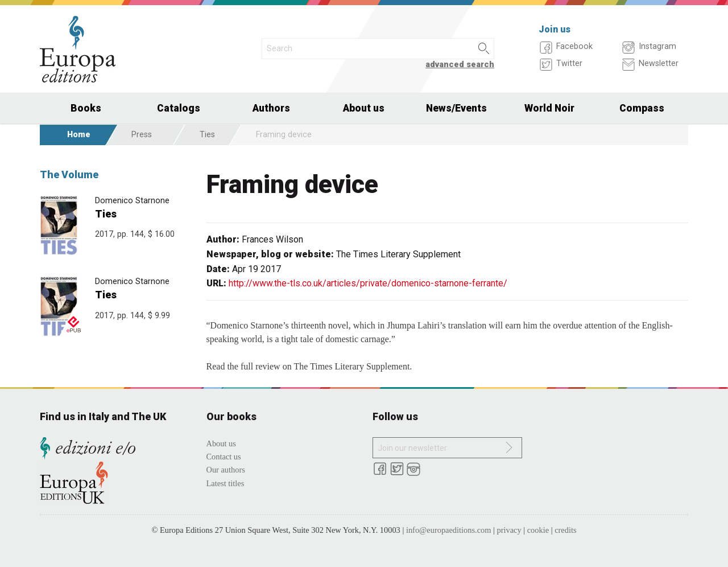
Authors (271, 108)
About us (363, 108)
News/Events (456, 108)
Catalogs (178, 108)
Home (78, 134)
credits (565, 530)
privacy (509, 530)
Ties (207, 134)
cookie (538, 530)
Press (141, 134)
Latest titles (225, 483)
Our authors (225, 469)
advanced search (459, 64)
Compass (641, 108)
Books (86, 108)
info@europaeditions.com (448, 530)
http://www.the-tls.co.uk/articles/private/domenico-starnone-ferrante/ (368, 283)
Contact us (223, 456)
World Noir (549, 108)
